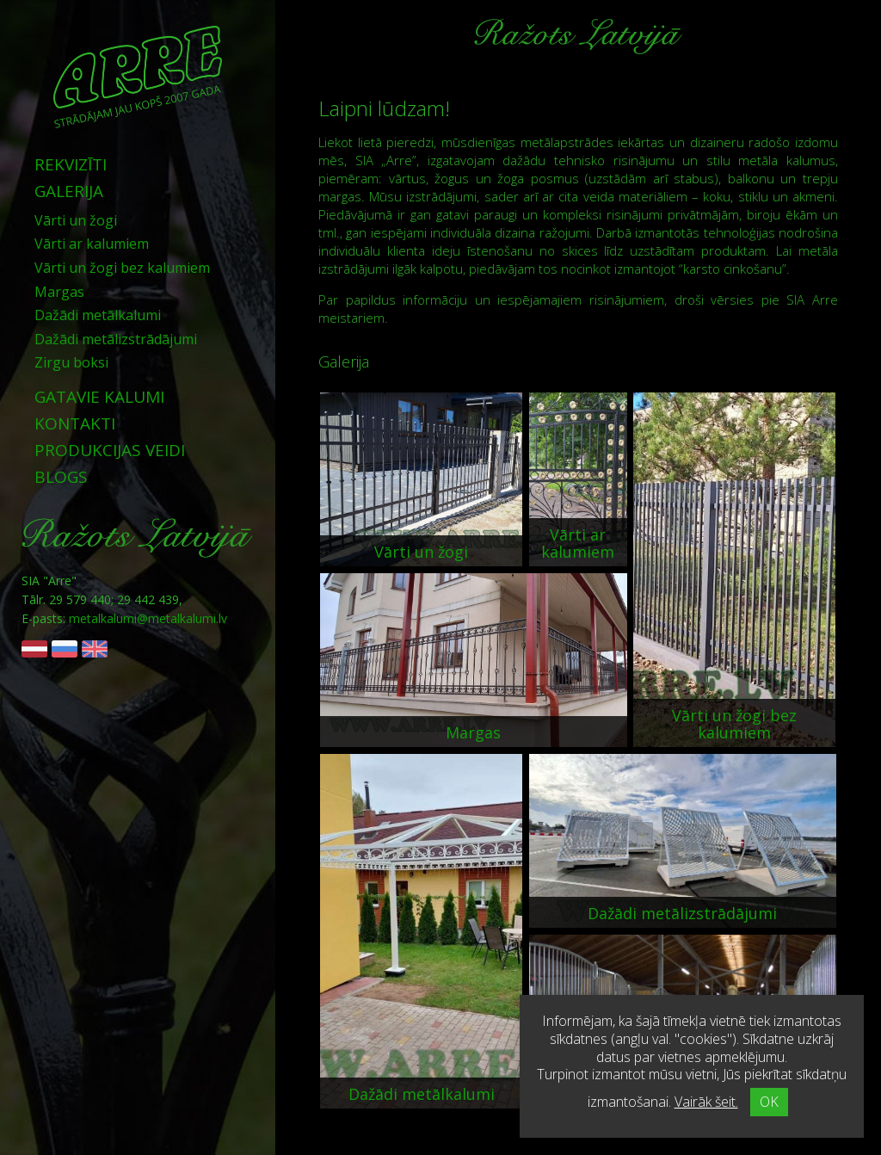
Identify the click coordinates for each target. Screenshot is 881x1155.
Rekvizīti (70, 164)
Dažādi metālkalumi (97, 315)
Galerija (68, 191)
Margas (59, 291)
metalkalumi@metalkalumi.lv (148, 618)
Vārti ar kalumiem (91, 243)
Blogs (61, 477)
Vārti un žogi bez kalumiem (122, 267)
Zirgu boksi (71, 362)
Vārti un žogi (75, 220)
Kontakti (74, 423)
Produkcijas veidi (109, 450)
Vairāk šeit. (706, 1101)
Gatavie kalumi (99, 397)
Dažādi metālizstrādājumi (115, 339)
